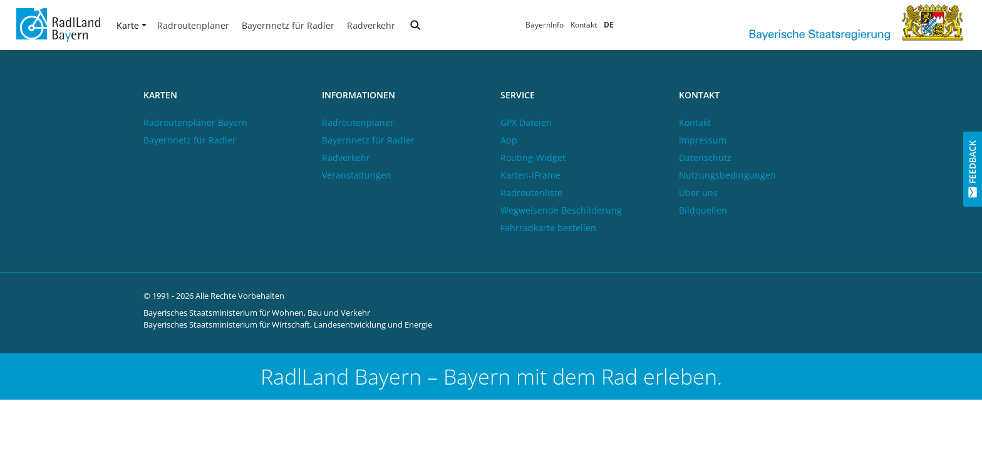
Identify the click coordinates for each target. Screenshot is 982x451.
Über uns (698, 193)
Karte (131, 25)
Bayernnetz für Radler (288, 25)
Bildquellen (703, 210)
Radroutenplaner (193, 25)
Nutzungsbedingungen (727, 175)
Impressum (702, 140)
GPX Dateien (526, 122)
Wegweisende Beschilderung (561, 210)
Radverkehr (371, 25)
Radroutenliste (531, 193)
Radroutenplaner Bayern (195, 122)
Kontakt (584, 24)
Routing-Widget (533, 157)
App (508, 140)
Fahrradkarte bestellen (548, 228)
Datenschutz (705, 157)
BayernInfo (544, 24)
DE (609, 24)
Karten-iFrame (530, 175)
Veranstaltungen (356, 175)
